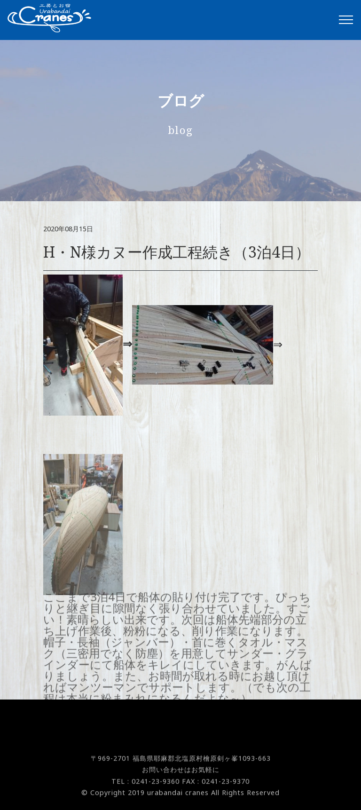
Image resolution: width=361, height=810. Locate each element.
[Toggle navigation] (346, 19)
